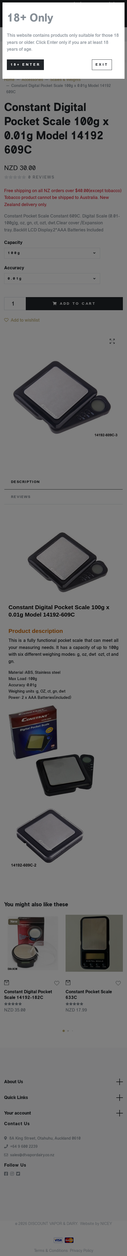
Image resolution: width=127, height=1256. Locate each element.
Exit (101, 64)
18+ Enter (25, 64)
